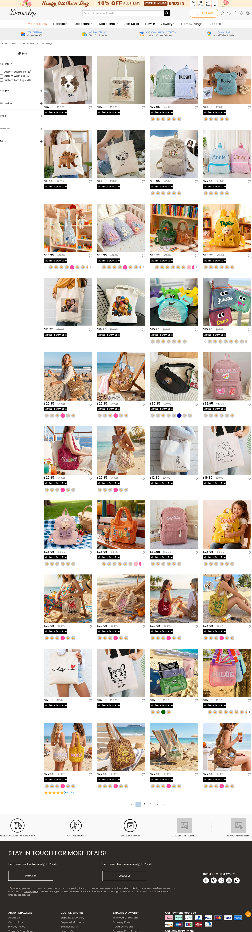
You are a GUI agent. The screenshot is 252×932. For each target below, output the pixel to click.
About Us (14, 917)
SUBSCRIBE (30, 875)
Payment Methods (72, 922)
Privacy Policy (16, 926)
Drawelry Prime (122, 922)
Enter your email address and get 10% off (32, 864)
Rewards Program (124, 926)
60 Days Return (70, 926)
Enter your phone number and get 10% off (127, 864)
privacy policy (31, 891)
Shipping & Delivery (72, 917)
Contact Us (15, 922)
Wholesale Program (125, 917)
